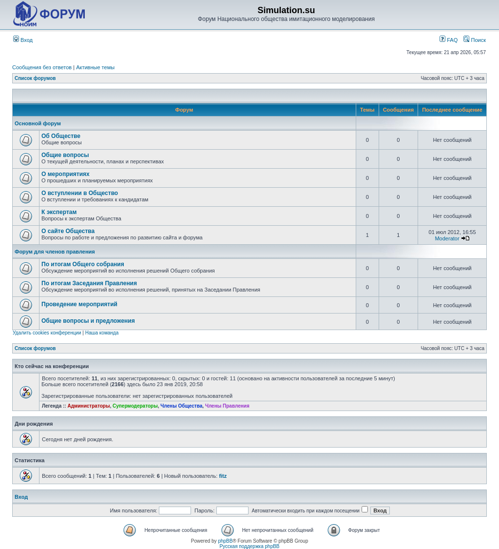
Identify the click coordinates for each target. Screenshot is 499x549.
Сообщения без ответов (42, 67)
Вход (23, 40)
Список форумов (35, 78)
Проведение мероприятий (79, 304)
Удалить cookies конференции (47, 332)
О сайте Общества (68, 231)
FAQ (449, 40)
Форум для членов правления (55, 252)
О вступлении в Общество (79, 193)
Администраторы (88, 406)
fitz (223, 476)
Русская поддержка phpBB (249, 546)
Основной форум (38, 123)
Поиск (474, 40)
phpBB (225, 541)
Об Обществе (60, 136)
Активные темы (95, 67)
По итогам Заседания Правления (89, 283)
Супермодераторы (135, 406)
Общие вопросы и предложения (88, 320)
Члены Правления (227, 406)
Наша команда (102, 332)
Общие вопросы (65, 155)
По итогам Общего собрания (82, 264)
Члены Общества (181, 406)
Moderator (447, 238)
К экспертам (59, 212)
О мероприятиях (65, 174)
